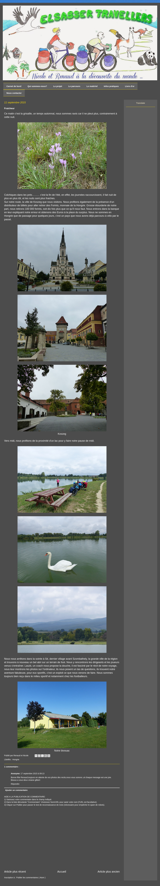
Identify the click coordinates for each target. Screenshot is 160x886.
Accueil (61, 871)
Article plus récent (15, 871)
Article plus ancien (109, 871)
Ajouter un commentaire (16, 790)
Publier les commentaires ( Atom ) (30, 877)
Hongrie (15, 759)
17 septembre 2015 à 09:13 (32, 773)
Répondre (15, 784)
